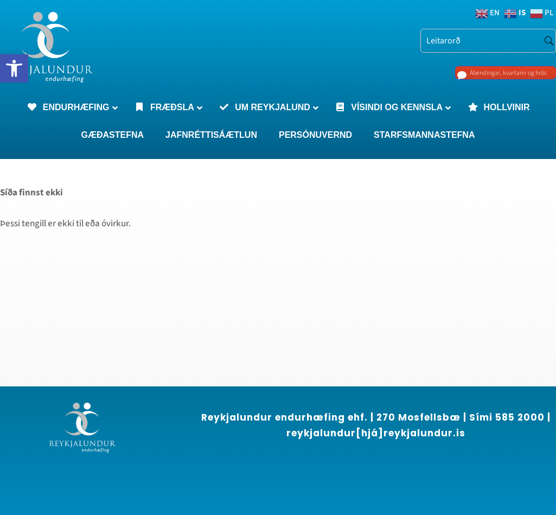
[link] (14, 68)
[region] (141, 416)
